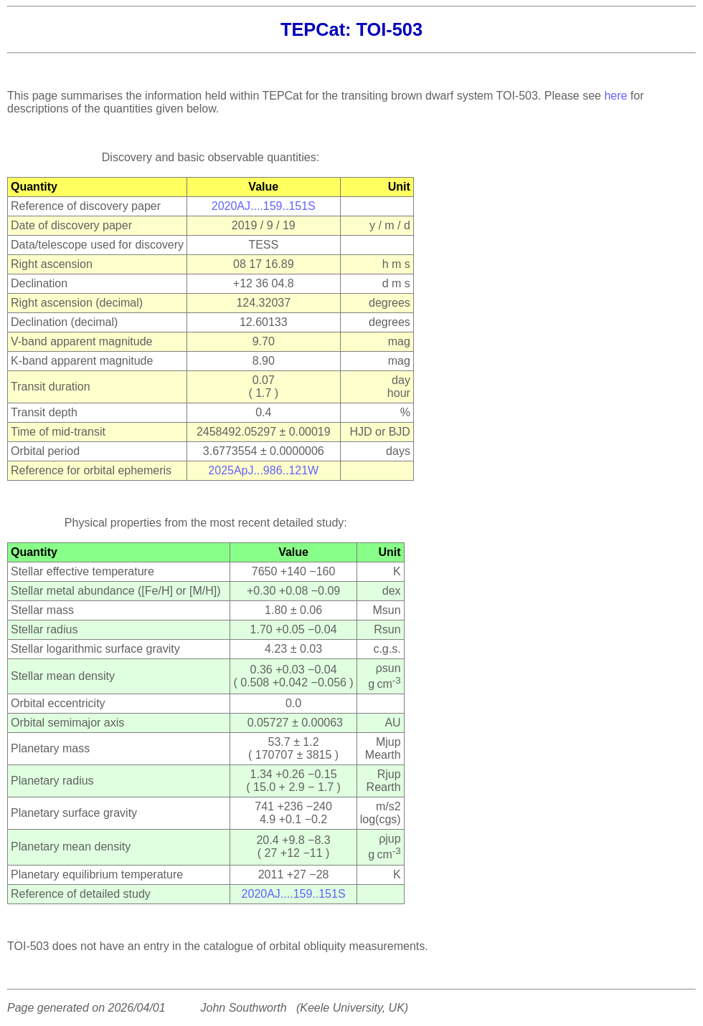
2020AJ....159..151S (264, 206)
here (615, 96)
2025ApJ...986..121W (263, 470)
